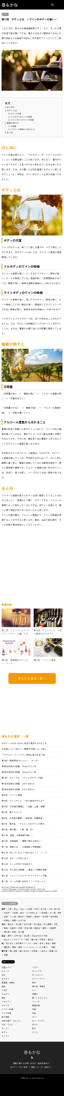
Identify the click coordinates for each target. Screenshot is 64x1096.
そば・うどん (7, 1024)
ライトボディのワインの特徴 (22, 120)
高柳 (54, 943)
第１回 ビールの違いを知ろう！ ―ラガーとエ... (24, 881)
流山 (3, 935)
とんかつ (5, 994)
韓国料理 (36, 1005)
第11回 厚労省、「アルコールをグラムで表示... (24, 823)
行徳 (20, 928)
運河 (10, 935)
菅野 (44, 928)
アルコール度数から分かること (23, 129)
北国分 (13, 928)
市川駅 (18, 924)
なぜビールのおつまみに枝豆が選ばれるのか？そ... (25, 743)
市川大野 (27, 924)
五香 (6, 916)
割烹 (3, 997)
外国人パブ (6, 967)
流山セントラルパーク (13, 939)
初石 (27, 939)
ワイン (5, 14)
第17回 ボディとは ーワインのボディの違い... (24, 777)
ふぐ (34, 990)
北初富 (34, 951)
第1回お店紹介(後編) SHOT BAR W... (19, 783)
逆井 (41, 943)
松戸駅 (45, 916)
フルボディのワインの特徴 (21, 117)
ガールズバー (37, 974)
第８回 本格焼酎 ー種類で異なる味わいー (23, 840)
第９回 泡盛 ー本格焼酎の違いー (17, 835)
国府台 (37, 928)
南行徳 (7, 931)
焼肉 (3, 986)
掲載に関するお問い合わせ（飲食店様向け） (32, 1063)
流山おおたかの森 (39, 935)
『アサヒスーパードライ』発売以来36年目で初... (24, 754)
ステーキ (5, 1005)
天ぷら (35, 1024)
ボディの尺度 (16, 113)
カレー (35, 1016)
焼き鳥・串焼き (38, 986)
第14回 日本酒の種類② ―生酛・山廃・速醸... (24, 806)
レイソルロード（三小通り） (36, 947)
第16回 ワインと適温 (12, 794)
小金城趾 (44, 912)
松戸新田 (54, 916)
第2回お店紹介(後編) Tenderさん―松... (20, 766)
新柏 (47, 943)
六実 (10, 909)
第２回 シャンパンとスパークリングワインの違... (25, 875)
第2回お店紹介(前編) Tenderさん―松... (20, 771)
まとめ (10, 132)
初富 (6, 954)
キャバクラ (37, 971)
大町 (56, 924)
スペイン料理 (7, 1009)
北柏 (35, 943)
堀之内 (10, 924)
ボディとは (12, 110)
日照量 (13, 126)
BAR (3, 974)
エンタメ (5, 1036)
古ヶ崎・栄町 (55, 912)
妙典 (14, 931)
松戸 (3, 909)
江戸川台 (17, 935)
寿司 (34, 982)
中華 (34, 1009)
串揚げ (35, 994)
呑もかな (32, 1052)
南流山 (50, 939)
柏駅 (53, 947)
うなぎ (4, 990)
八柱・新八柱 (54, 909)
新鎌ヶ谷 (53, 951)
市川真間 (47, 924)
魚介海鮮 (5, 1016)
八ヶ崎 (13, 916)
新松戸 (21, 916)
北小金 (43, 909)
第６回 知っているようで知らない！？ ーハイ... (25, 852)
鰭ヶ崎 (34, 939)
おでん (4, 1032)
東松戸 (37, 916)
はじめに (11, 107)
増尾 (14, 947)
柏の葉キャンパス (23, 943)
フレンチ (36, 1001)
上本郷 (29, 909)
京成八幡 (28, 928)
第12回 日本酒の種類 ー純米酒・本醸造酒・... (24, 818)
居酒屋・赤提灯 (8, 982)
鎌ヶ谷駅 (13, 951)
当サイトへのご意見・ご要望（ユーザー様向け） (31, 1067)
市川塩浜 (37, 924)
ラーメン (5, 1028)
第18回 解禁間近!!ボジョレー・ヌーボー (20, 760)
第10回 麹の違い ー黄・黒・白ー (18, 829)
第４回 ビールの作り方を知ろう (17, 863)
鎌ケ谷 (4, 951)
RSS (32, 1057)
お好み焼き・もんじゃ (11, 1020)
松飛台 (7, 920)
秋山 (16, 909)
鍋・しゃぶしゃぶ (39, 997)
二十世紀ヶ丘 (32, 912)
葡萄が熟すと (13, 122)
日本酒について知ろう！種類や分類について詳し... (25, 748)
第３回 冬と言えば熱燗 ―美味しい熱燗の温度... (25, 869)
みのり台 (22, 920)
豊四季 (7, 947)
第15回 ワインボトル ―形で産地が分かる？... (24, 800)
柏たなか (9, 943)
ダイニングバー (38, 978)
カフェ (35, 1032)
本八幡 (21, 931)
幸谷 (22, 912)
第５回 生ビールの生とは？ (15, 858)
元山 (22, 909)
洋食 (34, 1013)
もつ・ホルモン (38, 1020)
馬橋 (14, 920)
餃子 (34, 1028)
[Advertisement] (32, 566)
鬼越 (6, 928)
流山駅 (27, 935)
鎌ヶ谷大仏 (24, 951)
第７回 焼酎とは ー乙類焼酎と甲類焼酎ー (22, 846)
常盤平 (29, 916)
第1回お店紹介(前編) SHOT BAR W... (19, 789)
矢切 (36, 909)
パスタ (35, 967)
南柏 (20, 947)
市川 (3, 924)
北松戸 (7, 912)
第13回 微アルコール (12, 812)
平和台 (42, 939)
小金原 (15, 912)
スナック (5, 971)
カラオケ (5, 978)
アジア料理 (6, 1013)
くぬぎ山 (43, 951)
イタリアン (6, 1001)
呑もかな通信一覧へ (32, 678)
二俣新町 (52, 928)
